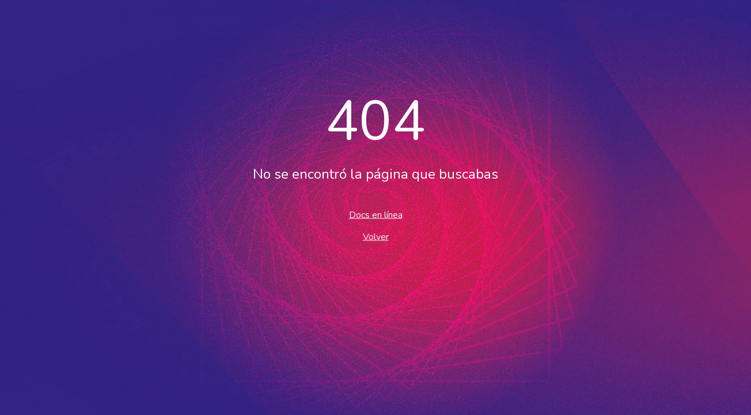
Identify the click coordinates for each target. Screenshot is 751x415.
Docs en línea (376, 215)
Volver (376, 237)
